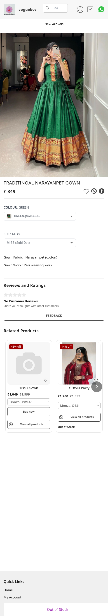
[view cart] (90, 9)
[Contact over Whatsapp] (101, 9)
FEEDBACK (54, 315)
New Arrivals (54, 24)
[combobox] (40, 216)
